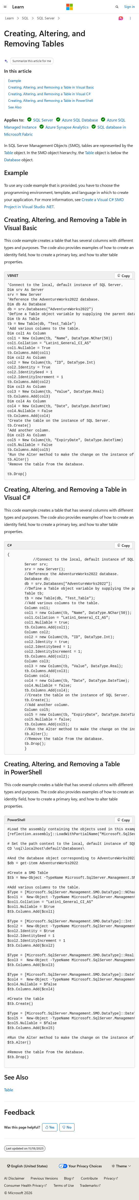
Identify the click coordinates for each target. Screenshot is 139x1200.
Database (12, 159)
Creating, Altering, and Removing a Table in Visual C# (49, 93)
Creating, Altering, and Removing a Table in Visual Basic (51, 87)
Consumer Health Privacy (24, 1185)
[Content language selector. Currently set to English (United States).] (27, 1166)
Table (8, 152)
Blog (67, 1178)
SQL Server (46, 18)
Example (14, 80)
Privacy (109, 1178)
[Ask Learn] (121, 18)
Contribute (89, 1178)
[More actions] (130, 18)
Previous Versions (44, 1178)
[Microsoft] (69, 7)
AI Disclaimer (14, 1178)
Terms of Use (64, 1185)
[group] (69, 380)
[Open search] (117, 6)
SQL (25, 18)
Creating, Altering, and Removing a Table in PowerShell (50, 100)
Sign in (129, 6)
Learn (9, 18)
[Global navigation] (5, 6)
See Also (14, 107)
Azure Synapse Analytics (67, 127)
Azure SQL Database (80, 119)
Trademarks (89, 1185)
